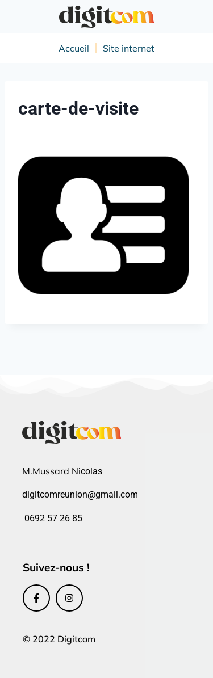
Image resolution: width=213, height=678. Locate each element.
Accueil (74, 48)
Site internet (128, 48)
